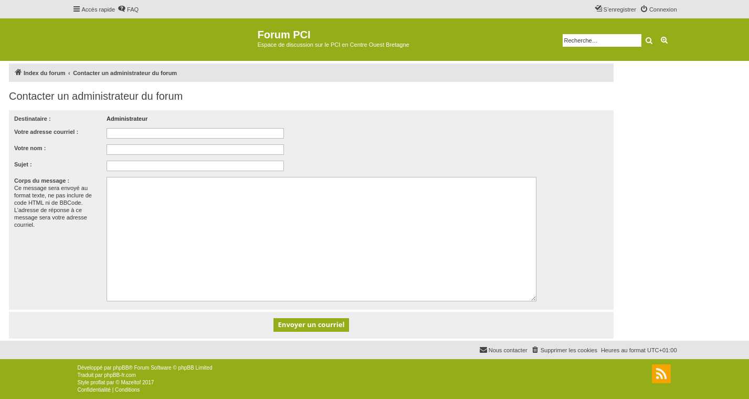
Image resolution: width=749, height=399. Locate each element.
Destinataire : (32, 119)
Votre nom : (30, 148)
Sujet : (23, 164)
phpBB (121, 368)
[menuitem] (128, 9)
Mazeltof (131, 382)
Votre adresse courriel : (46, 132)
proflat (98, 382)
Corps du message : (41, 180)
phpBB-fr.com (120, 375)
